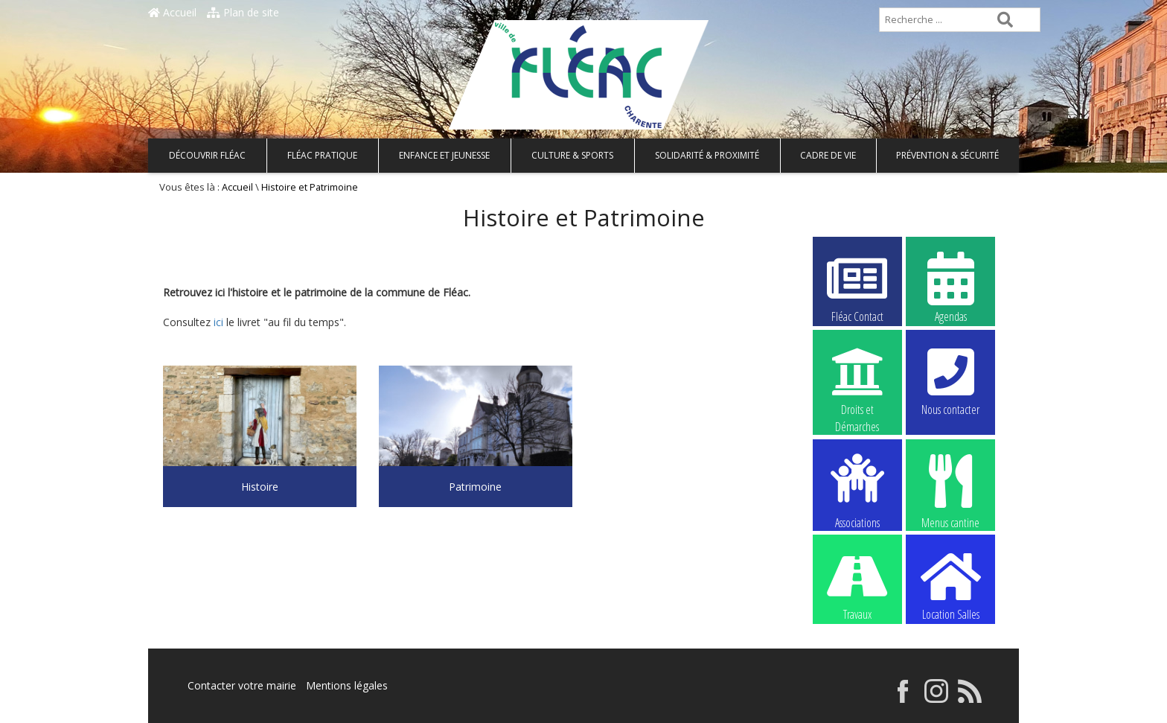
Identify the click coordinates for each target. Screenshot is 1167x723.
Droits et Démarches (857, 380)
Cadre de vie (828, 155)
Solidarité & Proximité (707, 155)
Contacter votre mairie (242, 685)
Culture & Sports (572, 155)
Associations (857, 490)
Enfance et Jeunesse (444, 155)
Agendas (950, 287)
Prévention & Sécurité (947, 155)
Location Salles (950, 584)
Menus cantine (950, 490)
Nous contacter (950, 380)
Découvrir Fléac (207, 155)
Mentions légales (347, 685)
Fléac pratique (322, 155)
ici (217, 322)
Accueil (172, 12)
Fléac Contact (857, 287)
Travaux (857, 584)
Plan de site (243, 12)
